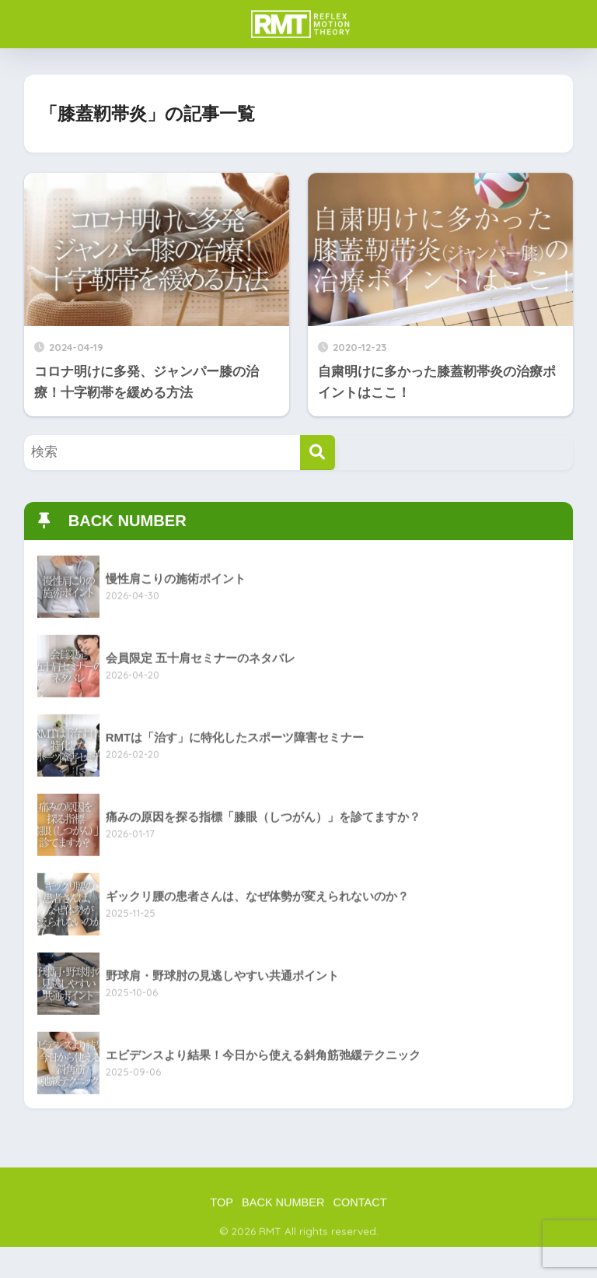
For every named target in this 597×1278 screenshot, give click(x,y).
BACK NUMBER (283, 1207)
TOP (221, 1207)
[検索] (317, 452)
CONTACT (360, 1207)
